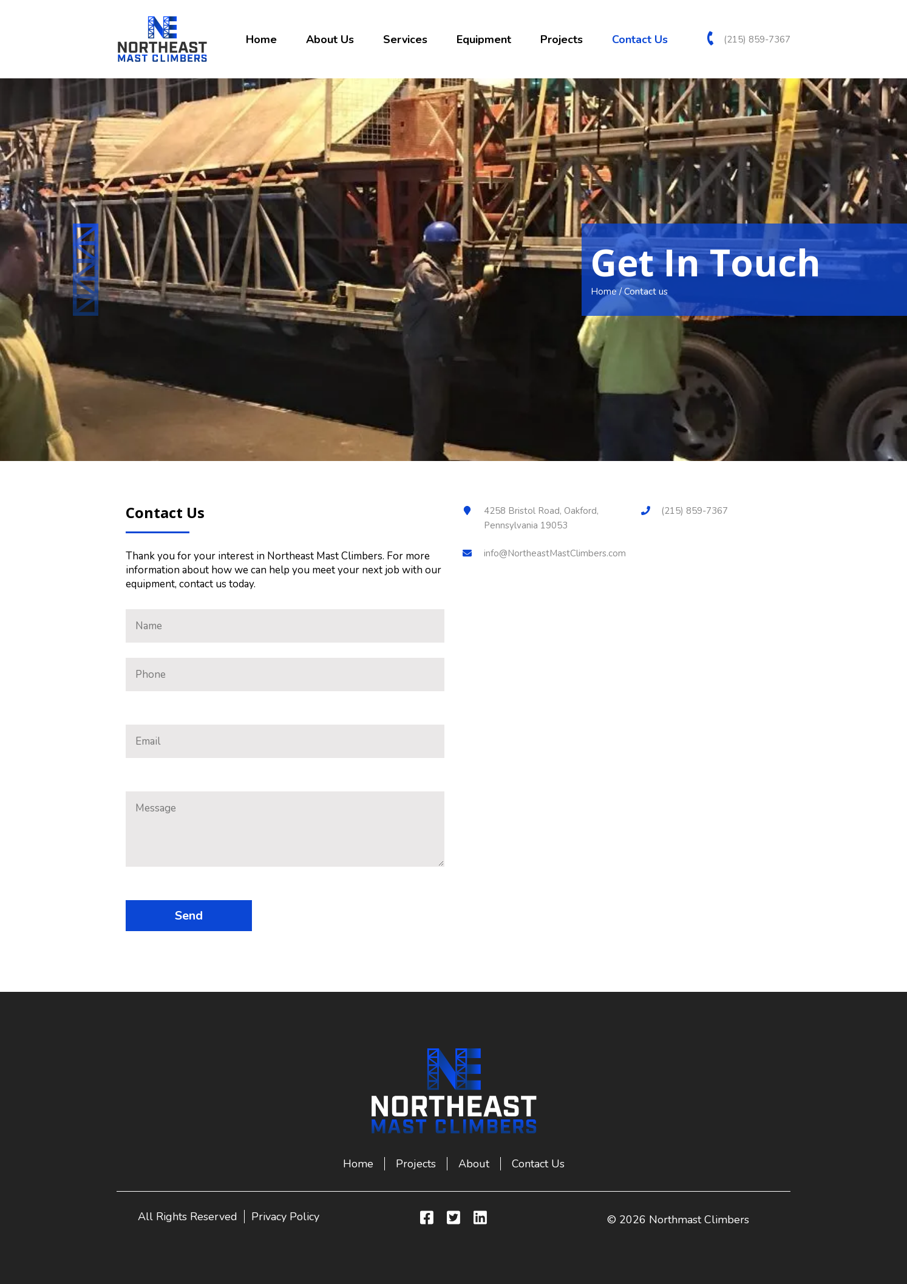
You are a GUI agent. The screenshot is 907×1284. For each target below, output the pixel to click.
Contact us (640, 39)
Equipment (484, 39)
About (473, 1163)
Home (261, 39)
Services (405, 39)
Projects (561, 39)
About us (330, 39)
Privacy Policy (285, 1216)
